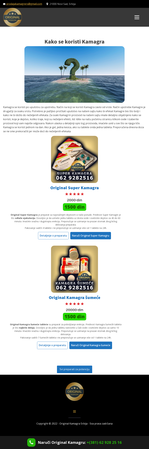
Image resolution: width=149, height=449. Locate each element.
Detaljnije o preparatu (53, 235)
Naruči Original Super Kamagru (90, 235)
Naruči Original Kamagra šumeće (90, 345)
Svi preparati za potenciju (75, 369)
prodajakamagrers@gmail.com (24, 3)
